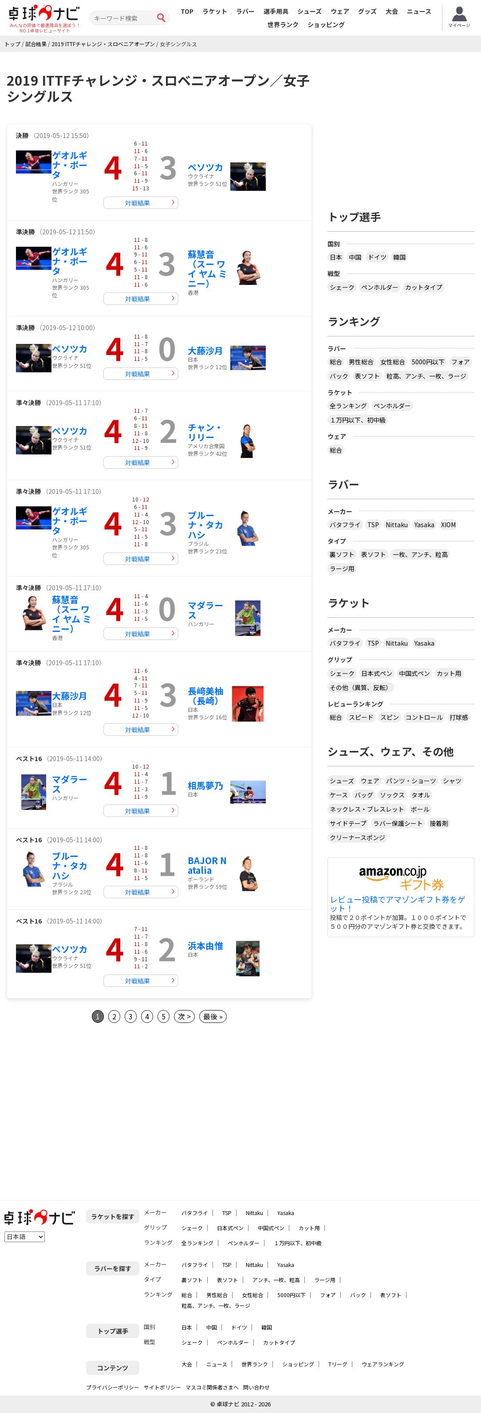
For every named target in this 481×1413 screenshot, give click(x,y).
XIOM (448, 524)
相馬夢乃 (205, 785)
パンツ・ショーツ (411, 780)
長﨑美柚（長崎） (205, 695)
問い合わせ (256, 1387)
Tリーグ (337, 1364)
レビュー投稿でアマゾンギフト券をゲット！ (397, 904)
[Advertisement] (81, 1112)
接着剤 (439, 823)
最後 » (213, 1016)
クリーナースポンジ (357, 837)
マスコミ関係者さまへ (212, 1387)
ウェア (340, 11)
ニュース (419, 11)
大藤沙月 (205, 350)
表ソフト (367, 375)
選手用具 (276, 11)
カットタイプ (423, 287)
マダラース (205, 610)
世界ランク (283, 24)
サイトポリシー (162, 1387)
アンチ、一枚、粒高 (276, 1279)
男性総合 (361, 361)
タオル (420, 794)
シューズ (309, 11)
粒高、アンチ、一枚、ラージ (426, 375)
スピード (361, 717)
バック (339, 375)
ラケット (214, 11)
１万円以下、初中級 (358, 419)
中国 (355, 257)
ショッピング (326, 24)
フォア (460, 361)
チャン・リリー (205, 432)
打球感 (458, 717)
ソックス (392, 794)
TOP (187, 11)
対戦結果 (137, 202)
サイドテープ (348, 823)
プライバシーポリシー (112, 1387)
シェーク (342, 287)
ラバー (245, 11)
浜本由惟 (205, 945)
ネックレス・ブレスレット (367, 809)
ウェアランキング (383, 1364)
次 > (184, 1016)
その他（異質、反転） (361, 687)
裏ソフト (342, 554)
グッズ (367, 11)
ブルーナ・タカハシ (205, 525)
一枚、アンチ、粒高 (420, 554)
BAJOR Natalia (207, 865)
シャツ (452, 780)
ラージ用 (342, 568)
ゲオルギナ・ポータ (69, 165)
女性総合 (392, 361)
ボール (420, 809)
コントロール (424, 717)
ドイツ (377, 257)
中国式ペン (414, 673)
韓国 (399, 257)
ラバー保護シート (398, 823)
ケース (339, 794)
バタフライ (345, 524)
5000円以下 (428, 361)
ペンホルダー (379, 287)
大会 (392, 11)
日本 (336, 257)
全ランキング (348, 405)
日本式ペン (376, 673)
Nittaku (397, 524)
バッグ (364, 794)
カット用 (449, 673)
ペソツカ (205, 167)
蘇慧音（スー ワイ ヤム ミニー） (207, 269)
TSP (373, 524)
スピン (389, 717)
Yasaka (424, 524)
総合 (336, 361)
